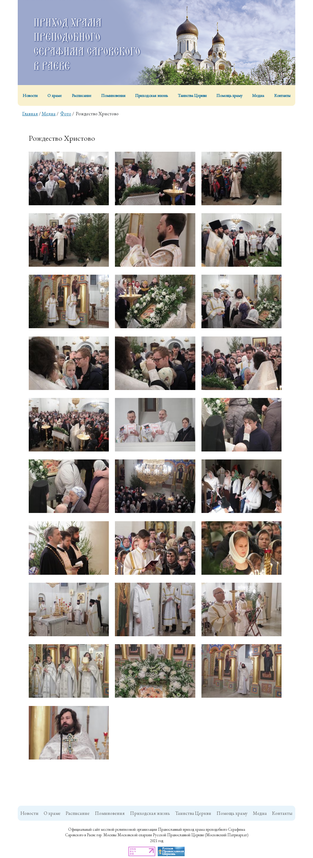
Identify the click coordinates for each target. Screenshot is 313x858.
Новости (30, 95)
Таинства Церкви (192, 95)
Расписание (81, 95)
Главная (30, 113)
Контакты (282, 95)
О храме (54, 95)
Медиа (258, 95)
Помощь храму (229, 95)
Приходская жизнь (151, 95)
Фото (65, 113)
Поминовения (113, 95)
